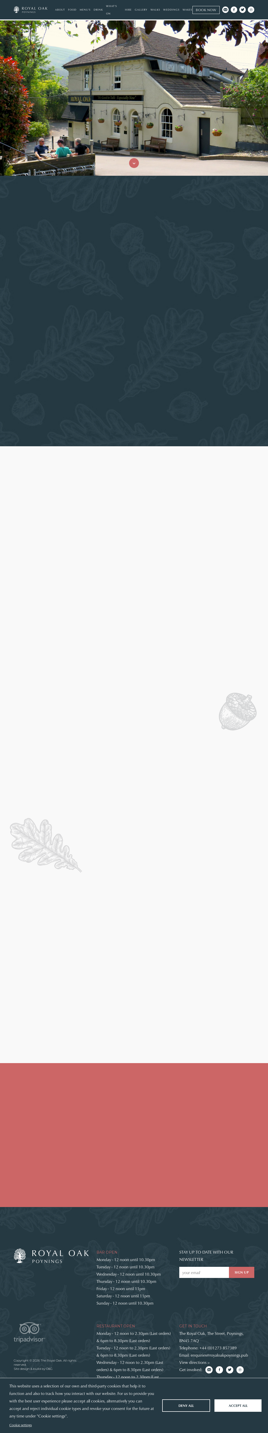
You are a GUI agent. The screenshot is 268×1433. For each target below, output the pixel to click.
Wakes (187, 9)
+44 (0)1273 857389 (218, 1348)
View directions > (194, 1362)
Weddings (171, 9)
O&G (49, 1369)
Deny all (186, 1405)
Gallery (141, 9)
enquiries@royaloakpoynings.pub (219, 1355)
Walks (155, 9)
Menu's (85, 9)
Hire (128, 9)
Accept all (238, 1405)
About (60, 9)
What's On (111, 9)
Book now (206, 10)
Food (72, 9)
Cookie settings (20, 1424)
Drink (98, 9)
